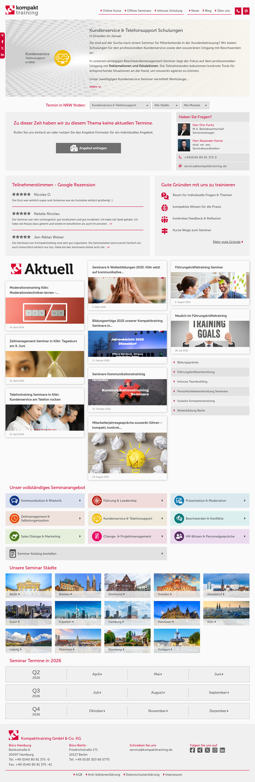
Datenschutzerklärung (141, 774)
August (158, 692)
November (158, 711)
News (194, 11)
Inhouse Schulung (168, 11)
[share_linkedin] (2, 55)
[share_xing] (2, 36)
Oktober (97, 711)
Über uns (222, 11)
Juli (97, 692)
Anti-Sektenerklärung (103, 774)
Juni (218, 674)
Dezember (218, 711)
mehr (95, 87)
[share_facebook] (2, 42)
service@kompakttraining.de (151, 750)
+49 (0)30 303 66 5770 (92, 759)
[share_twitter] (2, 49)
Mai (158, 674)
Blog (206, 11)
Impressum (172, 774)
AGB (77, 774)
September (219, 692)
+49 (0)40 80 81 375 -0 (32, 759)
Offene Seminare (138, 11)
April (97, 674)
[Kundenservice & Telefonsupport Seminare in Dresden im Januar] (238, 11)
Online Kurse (110, 11)
